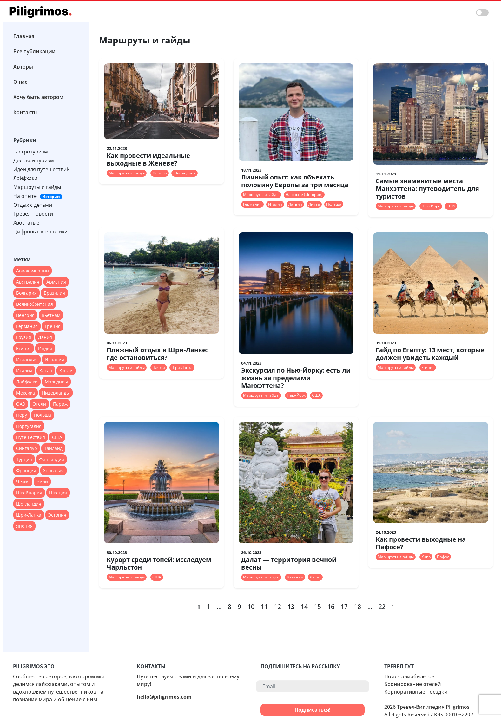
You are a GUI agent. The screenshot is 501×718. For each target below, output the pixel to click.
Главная (23, 36)
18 (357, 606)
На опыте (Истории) (304, 194)
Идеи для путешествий (41, 169)
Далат (315, 577)
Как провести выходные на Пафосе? (421, 543)
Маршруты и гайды (37, 187)
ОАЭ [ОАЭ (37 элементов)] (20, 404)
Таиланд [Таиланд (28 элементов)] (53, 448)
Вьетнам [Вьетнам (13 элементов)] (51, 315)
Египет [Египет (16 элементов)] (23, 348)
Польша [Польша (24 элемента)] (42, 415)
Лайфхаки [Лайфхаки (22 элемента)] (27, 382)
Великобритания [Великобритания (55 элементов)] (34, 304)
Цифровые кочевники (40, 231)
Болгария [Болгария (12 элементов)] (26, 293)
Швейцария (184, 173)
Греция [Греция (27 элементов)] (53, 326)
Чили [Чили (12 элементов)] (42, 482)
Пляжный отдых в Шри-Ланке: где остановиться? (157, 354)
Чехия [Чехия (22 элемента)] (23, 482)
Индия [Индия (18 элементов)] (45, 348)
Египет (427, 367)
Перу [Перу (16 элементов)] (21, 415)
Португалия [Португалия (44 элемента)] (29, 426)
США (450, 206)
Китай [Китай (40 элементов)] (66, 371)
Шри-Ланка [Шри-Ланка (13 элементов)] (28, 515)
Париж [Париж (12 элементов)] (60, 404)
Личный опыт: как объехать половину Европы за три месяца (294, 181)
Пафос (443, 556)
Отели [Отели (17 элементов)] (39, 404)
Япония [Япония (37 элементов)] (24, 526)
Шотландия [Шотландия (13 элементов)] (28, 504)
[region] (46, 334)
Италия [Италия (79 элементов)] (24, 371)
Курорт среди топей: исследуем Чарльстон (159, 563)
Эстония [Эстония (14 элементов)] (57, 515)
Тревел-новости (33, 213)
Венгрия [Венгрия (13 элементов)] (25, 315)
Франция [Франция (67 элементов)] (26, 470)
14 (304, 606)
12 (277, 606)
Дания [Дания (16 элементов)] (45, 337)
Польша (333, 204)
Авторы (23, 66)
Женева (159, 173)
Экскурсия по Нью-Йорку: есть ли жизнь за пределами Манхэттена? (296, 378)
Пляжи (158, 367)
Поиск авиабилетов (409, 676)
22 (382, 606)
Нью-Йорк (430, 206)
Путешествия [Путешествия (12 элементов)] (30, 437)
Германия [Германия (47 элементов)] (27, 326)
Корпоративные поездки (416, 691)
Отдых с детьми (32, 204)
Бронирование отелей (412, 684)
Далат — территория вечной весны (288, 563)
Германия (252, 204)
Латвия (295, 204)
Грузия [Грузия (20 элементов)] (23, 337)
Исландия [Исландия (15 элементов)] (27, 359)
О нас (20, 81)
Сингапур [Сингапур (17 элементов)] (26, 448)
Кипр (426, 556)
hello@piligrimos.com (164, 696)
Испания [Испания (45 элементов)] (54, 359)
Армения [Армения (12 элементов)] (56, 282)
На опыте (37, 196)
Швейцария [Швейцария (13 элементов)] (29, 493)
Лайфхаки (25, 178)
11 (264, 606)
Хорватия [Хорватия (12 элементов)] (53, 470)
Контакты (25, 112)
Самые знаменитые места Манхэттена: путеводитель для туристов (427, 188)
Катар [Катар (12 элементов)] (45, 371)
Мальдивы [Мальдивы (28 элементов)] (56, 382)
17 (344, 606)
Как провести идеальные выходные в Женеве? (148, 159)
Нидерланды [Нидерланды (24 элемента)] (56, 393)
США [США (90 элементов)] (57, 437)
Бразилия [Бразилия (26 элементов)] (54, 293)
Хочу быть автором (38, 97)
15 (317, 606)
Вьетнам (295, 577)
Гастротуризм (30, 151)
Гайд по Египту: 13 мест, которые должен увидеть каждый (430, 354)
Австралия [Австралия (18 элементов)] (27, 282)
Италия (275, 204)
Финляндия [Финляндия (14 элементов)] (51, 459)
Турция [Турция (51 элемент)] (24, 459)
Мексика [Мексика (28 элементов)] (25, 393)
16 (330, 606)
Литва (314, 204)
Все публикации (34, 51)
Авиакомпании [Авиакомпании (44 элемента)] (32, 271)
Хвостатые (26, 222)
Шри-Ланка (182, 367)
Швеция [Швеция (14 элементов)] (58, 493)
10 (250, 606)
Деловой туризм (33, 160)
